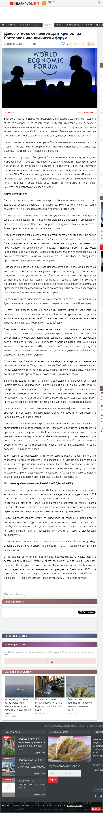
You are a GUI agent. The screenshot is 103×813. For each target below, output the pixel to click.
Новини (48, 24)
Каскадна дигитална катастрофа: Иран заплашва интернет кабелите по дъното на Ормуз (18, 706)
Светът (10, 112)
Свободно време (74, 24)
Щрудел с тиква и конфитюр (64, 766)
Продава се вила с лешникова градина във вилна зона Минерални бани (31, 744)
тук (6, 654)
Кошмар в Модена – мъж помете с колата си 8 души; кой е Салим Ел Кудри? (49, 704)
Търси (53, 780)
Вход (50, 661)
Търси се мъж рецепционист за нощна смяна (31, 784)
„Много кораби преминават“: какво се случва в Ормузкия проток (79, 704)
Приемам (96, 809)
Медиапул (21, 594)
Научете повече (74, 805)
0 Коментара (87, 112)
